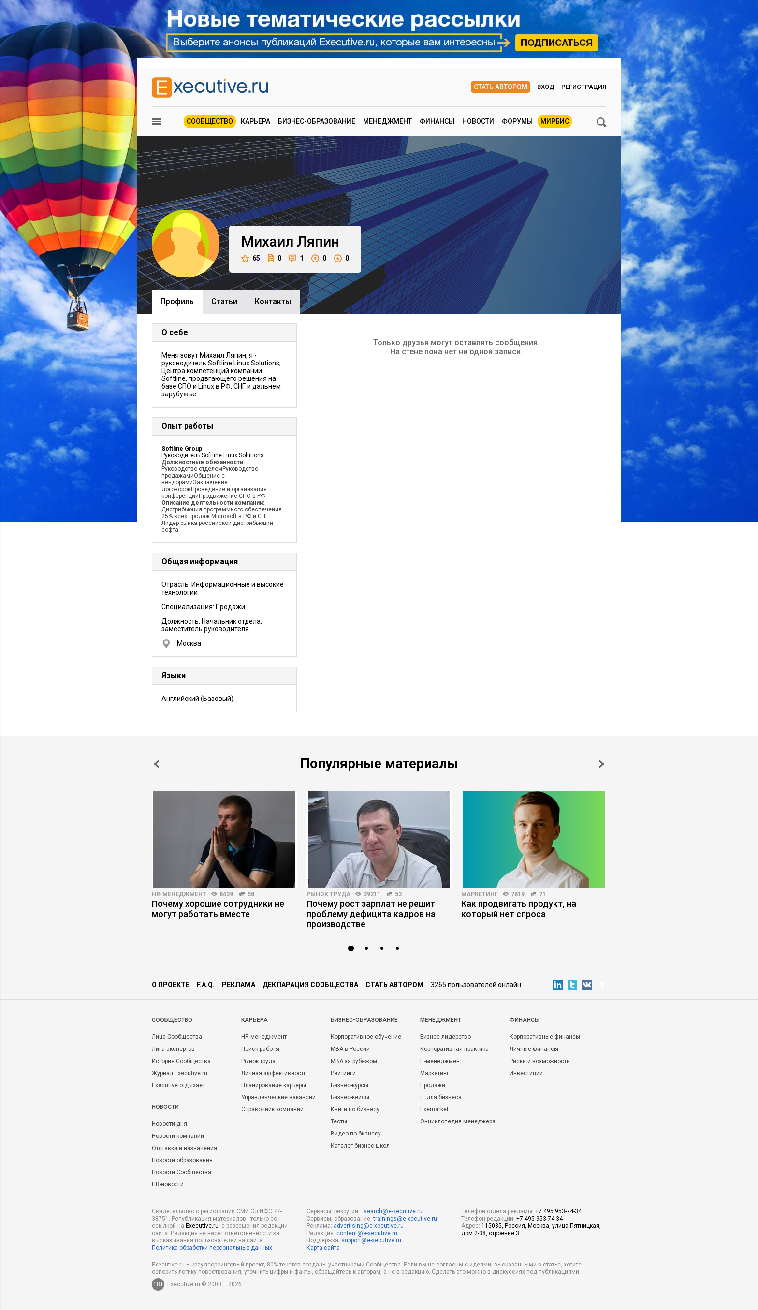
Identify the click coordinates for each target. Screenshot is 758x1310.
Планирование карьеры (273, 1085)
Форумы (517, 121)
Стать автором (500, 87)
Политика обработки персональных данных (212, 1247)
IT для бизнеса (441, 1097)
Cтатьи (224, 301)
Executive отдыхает (178, 1085)
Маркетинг (479, 894)
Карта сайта (323, 1247)
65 (250, 258)
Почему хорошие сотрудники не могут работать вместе (218, 909)
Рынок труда (328, 894)
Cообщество (172, 1020)
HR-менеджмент (179, 894)
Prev (156, 764)
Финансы (437, 121)
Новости (478, 121)
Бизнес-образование (316, 121)
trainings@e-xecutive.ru (405, 1218)
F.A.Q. (206, 985)
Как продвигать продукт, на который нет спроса (518, 909)
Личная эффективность (273, 1073)
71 (542, 894)
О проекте (171, 985)
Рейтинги (343, 1073)
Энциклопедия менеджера (458, 1121)
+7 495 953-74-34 (558, 1211)
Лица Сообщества (177, 1036)
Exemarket (434, 1109)
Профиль (177, 301)
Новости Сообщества (181, 1172)
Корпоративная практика (454, 1049)
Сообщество (210, 121)
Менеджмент (387, 121)
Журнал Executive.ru (179, 1073)
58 (251, 894)
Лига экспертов (173, 1049)
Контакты (273, 301)
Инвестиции (526, 1073)
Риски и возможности (540, 1061)
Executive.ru (202, 1226)
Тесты (339, 1121)
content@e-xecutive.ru (366, 1233)
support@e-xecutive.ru (371, 1240)
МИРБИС (554, 121)
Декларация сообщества (310, 985)
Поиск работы (260, 1049)
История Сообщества (181, 1061)
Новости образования (182, 1160)
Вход (545, 86)
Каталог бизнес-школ (360, 1145)
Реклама (238, 985)
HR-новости (168, 1184)
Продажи (432, 1085)
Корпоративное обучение (366, 1036)
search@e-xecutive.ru (393, 1211)
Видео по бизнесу (356, 1133)
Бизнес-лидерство (445, 1036)
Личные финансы (534, 1049)
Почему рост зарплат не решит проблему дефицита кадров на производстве (371, 914)
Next (601, 764)
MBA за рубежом (354, 1061)
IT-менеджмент (441, 1061)
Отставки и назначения (184, 1148)
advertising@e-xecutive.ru (369, 1226)
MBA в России (350, 1049)
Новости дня (169, 1124)
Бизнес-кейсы (350, 1097)
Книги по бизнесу (355, 1109)
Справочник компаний (272, 1109)
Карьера (255, 121)
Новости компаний (178, 1136)
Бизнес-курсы (349, 1085)
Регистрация (583, 86)
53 (398, 894)
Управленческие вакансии (278, 1097)
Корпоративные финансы (545, 1036)
